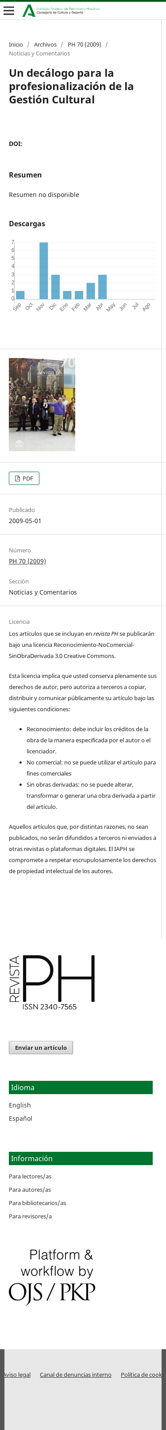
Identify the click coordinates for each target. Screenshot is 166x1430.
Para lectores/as (30, 1176)
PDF (27, 478)
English (20, 1105)
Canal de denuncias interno (76, 1375)
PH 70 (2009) (84, 44)
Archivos (45, 44)
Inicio (16, 44)
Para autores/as (30, 1190)
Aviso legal (17, 1375)
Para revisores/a (30, 1216)
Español (20, 1118)
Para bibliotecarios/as (37, 1203)
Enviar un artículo (41, 1048)
